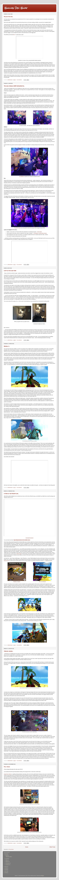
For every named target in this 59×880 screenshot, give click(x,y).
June (7, 858)
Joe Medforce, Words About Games (40, 233)
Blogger (42, 875)
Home (26, 847)
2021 (6, 866)
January (7, 864)
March (7, 861)
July (7, 855)
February (8, 863)
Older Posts (52, 847)
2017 (6, 871)
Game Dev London (7, 774)
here (14, 34)
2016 (6, 872)
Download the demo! (29, 537)
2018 (6, 869)
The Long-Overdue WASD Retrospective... (14, 86)
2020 (6, 868)
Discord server (6, 560)
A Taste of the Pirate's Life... (11, 493)
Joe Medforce (21, 176)
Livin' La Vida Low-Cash (10, 270)
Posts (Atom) (11, 849)
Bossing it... (7, 346)
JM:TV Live (18, 227)
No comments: (19, 79)
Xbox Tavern (39, 231)
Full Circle (7, 766)
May (7, 860)
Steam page (19, 553)
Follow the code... (8, 16)
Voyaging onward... (8, 651)
